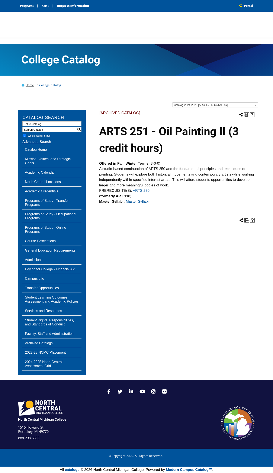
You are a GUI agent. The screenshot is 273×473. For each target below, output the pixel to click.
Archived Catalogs (39, 343)
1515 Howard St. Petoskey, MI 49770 (33, 429)
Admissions (33, 260)
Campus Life (34, 278)
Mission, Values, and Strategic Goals (48, 161)
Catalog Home (36, 149)
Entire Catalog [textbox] (32, 124)
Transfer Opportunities (42, 288)
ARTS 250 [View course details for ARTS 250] (141, 191)
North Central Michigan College (42, 419)
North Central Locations (43, 182)
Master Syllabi (137, 201)
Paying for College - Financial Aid (50, 269)
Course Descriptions (40, 241)
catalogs (72, 470)
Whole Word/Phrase (39, 135)
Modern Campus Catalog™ (189, 470)
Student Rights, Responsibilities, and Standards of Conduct (49, 322)
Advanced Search (36, 142)
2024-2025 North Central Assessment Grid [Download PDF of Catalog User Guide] (43, 364)
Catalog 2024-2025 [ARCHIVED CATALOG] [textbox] (201, 105)
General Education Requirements (50, 250)
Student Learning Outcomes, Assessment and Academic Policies (52, 299)
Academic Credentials (41, 191)
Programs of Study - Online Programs (45, 229)
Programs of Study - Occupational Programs (50, 216)
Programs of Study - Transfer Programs (47, 202)
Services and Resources (43, 311)
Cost (45, 6)
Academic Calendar (40, 172)
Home (30, 85)
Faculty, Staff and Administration (49, 333)
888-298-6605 (28, 438)
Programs (27, 6)
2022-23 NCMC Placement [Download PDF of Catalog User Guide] (45, 352)
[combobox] (215, 104)
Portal (246, 6)
